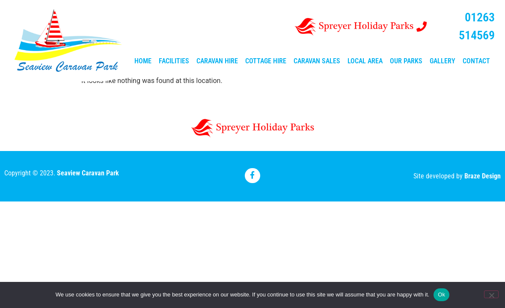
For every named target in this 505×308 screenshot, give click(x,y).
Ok (441, 294)
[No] (491, 294)
